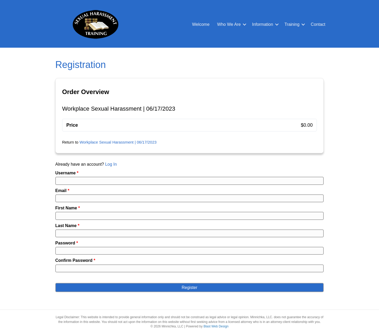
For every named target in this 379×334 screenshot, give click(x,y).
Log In (111, 164)
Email (62, 190)
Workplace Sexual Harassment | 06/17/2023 (118, 142)
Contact (318, 24)
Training (292, 24)
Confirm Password (75, 260)
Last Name (67, 225)
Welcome (201, 24)
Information (262, 24)
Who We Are (229, 24)
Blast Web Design (215, 326)
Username (66, 173)
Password (66, 243)
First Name (67, 208)
